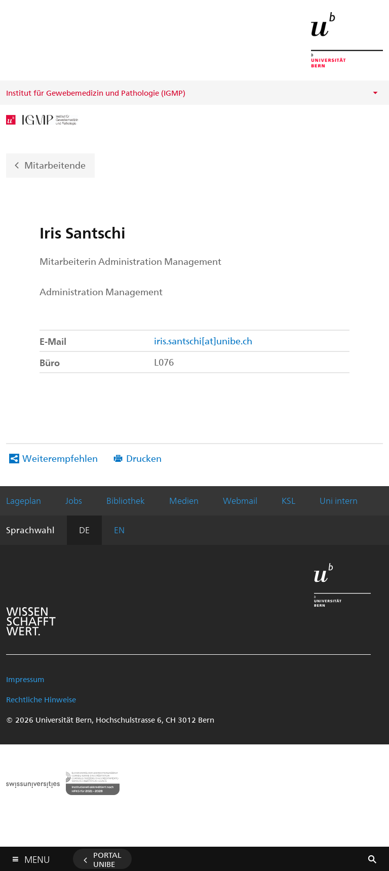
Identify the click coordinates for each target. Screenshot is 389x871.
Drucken (144, 458)
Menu (37, 857)
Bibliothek (125, 500)
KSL (288, 500)
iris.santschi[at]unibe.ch (203, 340)
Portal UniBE (107, 859)
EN (119, 529)
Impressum (25, 679)
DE (84, 529)
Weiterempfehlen (60, 458)
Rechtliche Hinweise (41, 699)
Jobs (73, 500)
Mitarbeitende (55, 164)
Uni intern (339, 500)
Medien (184, 500)
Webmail (240, 500)
